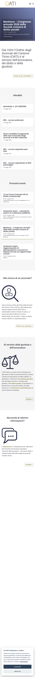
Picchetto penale (15, 383)
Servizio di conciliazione (20, 388)
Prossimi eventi (17, 183)
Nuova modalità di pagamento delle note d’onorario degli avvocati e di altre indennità (16, 135)
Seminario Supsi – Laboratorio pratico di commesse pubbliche (16, 212)
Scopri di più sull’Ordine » (23, 76)
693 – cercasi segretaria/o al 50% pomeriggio (17, 164)
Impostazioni (24, 661)
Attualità (17, 95)
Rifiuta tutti (17, 671)
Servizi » (29, 399)
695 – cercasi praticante (13, 120)
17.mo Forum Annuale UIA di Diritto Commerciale (15, 195)
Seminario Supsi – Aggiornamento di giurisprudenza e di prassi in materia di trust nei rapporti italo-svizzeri (17, 250)
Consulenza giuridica (25, 379)
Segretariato (7, 446)
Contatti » (28, 464)
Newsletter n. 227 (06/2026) (14, 106)
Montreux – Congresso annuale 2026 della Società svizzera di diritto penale (17, 25)
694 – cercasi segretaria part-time (15, 150)
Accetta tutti (17, 666)
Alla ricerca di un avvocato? (17, 278)
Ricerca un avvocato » (24, 326)
